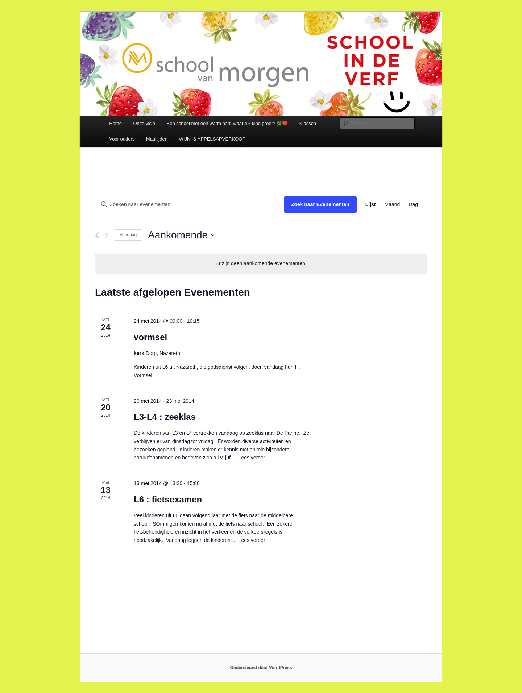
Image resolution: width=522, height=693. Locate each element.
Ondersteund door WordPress (261, 667)
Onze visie (144, 123)
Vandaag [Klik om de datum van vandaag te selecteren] (128, 234)
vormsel (150, 337)
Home (115, 123)
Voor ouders (121, 139)
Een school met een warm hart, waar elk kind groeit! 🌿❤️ (227, 123)
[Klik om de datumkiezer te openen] (181, 235)
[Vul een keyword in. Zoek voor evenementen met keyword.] (189, 204)
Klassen (307, 123)
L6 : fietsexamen (168, 499)
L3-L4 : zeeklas (165, 417)
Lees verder (255, 457)
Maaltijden (156, 139)
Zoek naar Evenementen (320, 204)
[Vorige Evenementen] (97, 235)
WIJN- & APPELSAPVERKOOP (212, 139)
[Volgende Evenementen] (106, 235)
